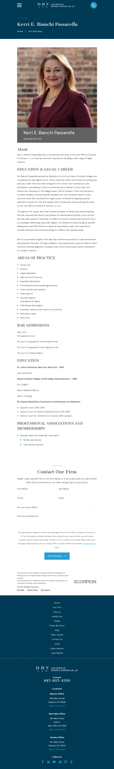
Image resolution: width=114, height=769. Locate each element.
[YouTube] (54, 761)
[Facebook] (42, 761)
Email (60, 498)
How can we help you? (28, 516)
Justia (57, 643)
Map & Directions (57, 705)
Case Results (57, 653)
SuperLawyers (57, 648)
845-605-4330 (57, 681)
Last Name (63, 489)
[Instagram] (65, 761)
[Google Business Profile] (48, 761)
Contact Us (57, 639)
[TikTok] (71, 761)
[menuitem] (20, 590)
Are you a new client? (27, 507)
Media (57, 621)
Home (57, 603)
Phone (20, 498)
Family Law (57, 616)
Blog (57, 630)
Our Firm (57, 607)
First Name (22, 489)
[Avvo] (59, 761)
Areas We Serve (57, 625)
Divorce (57, 612)
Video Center (57, 634)
